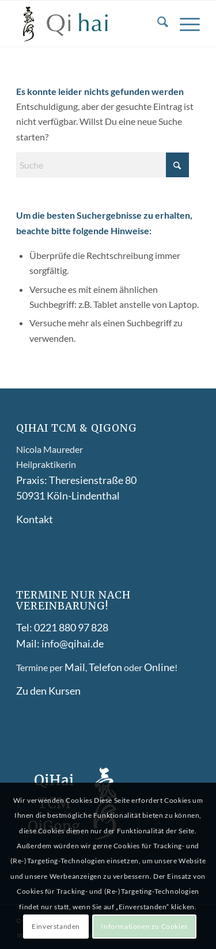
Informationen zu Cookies (144, 926)
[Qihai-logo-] (89, 24)
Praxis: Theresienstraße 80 (76, 480)
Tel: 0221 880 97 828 (62, 627)
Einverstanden (56, 926)
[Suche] (157, 24)
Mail (75, 667)
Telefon (105, 667)
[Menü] (184, 24)
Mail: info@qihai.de (60, 643)
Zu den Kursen (48, 690)
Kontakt (34, 519)
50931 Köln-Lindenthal (68, 495)
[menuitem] (157, 24)
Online (159, 667)
